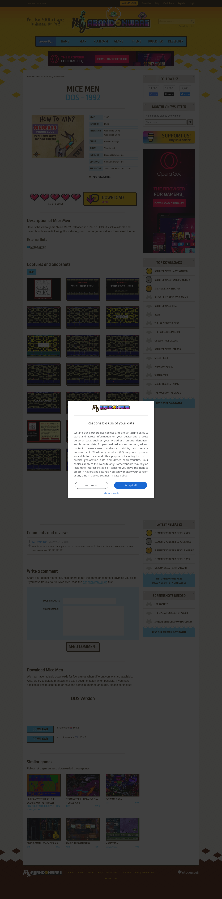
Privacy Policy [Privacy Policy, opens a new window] (119, 475)
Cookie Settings (100, 475)
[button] (111, 493)
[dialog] (111, 449)
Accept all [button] (131, 485)
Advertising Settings (97, 471)
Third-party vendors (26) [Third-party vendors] (108, 452)
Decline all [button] (91, 485)
